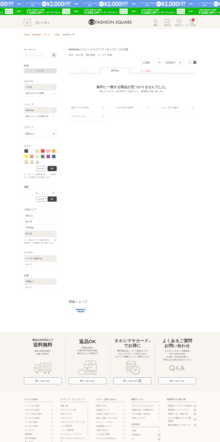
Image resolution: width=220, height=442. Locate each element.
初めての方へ (102, 407)
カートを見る (191, 23)
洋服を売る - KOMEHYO (142, 411)
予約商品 (30, 229)
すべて (84, 72)
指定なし (30, 216)
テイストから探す (32, 419)
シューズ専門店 (67, 432)
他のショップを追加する (37, 117)
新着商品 (28, 436)
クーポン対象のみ (34, 259)
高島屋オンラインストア (178, 411)
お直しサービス (138, 419)
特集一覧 (64, 407)
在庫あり (30, 282)
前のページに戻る (78, 107)
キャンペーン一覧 (68, 411)
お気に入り (179, 23)
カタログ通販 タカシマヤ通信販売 (179, 421)
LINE (134, 432)
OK (52, 170)
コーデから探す (31, 424)
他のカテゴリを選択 (35, 94)
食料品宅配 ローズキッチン (179, 427)
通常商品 (115, 72)
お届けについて (103, 411)
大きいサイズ (66, 415)
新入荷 (29, 223)
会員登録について (103, 428)
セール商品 (145, 72)
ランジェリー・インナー (70, 436)
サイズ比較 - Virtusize (141, 415)
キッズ (40, 72)
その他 (29, 88)
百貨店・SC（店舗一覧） (178, 415)
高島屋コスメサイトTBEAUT (180, 407)
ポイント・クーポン (104, 424)
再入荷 (29, 235)
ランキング (29, 432)
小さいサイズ (66, 419)
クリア (41, 170)
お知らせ (167, 23)
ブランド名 (33, 415)
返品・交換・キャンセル (106, 419)
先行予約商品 (30, 440)
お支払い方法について (105, 415)
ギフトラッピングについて (143, 407)
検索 (155, 23)
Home (26, 36)
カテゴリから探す (122, 107)
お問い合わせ (102, 432)
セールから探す (31, 428)
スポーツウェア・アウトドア (72, 424)
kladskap (30, 111)
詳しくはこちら (42, 382)
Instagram (136, 436)
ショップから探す (167, 107)
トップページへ (77, 113)
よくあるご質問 (103, 436)
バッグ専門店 (66, 428)
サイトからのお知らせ (105, 440)
